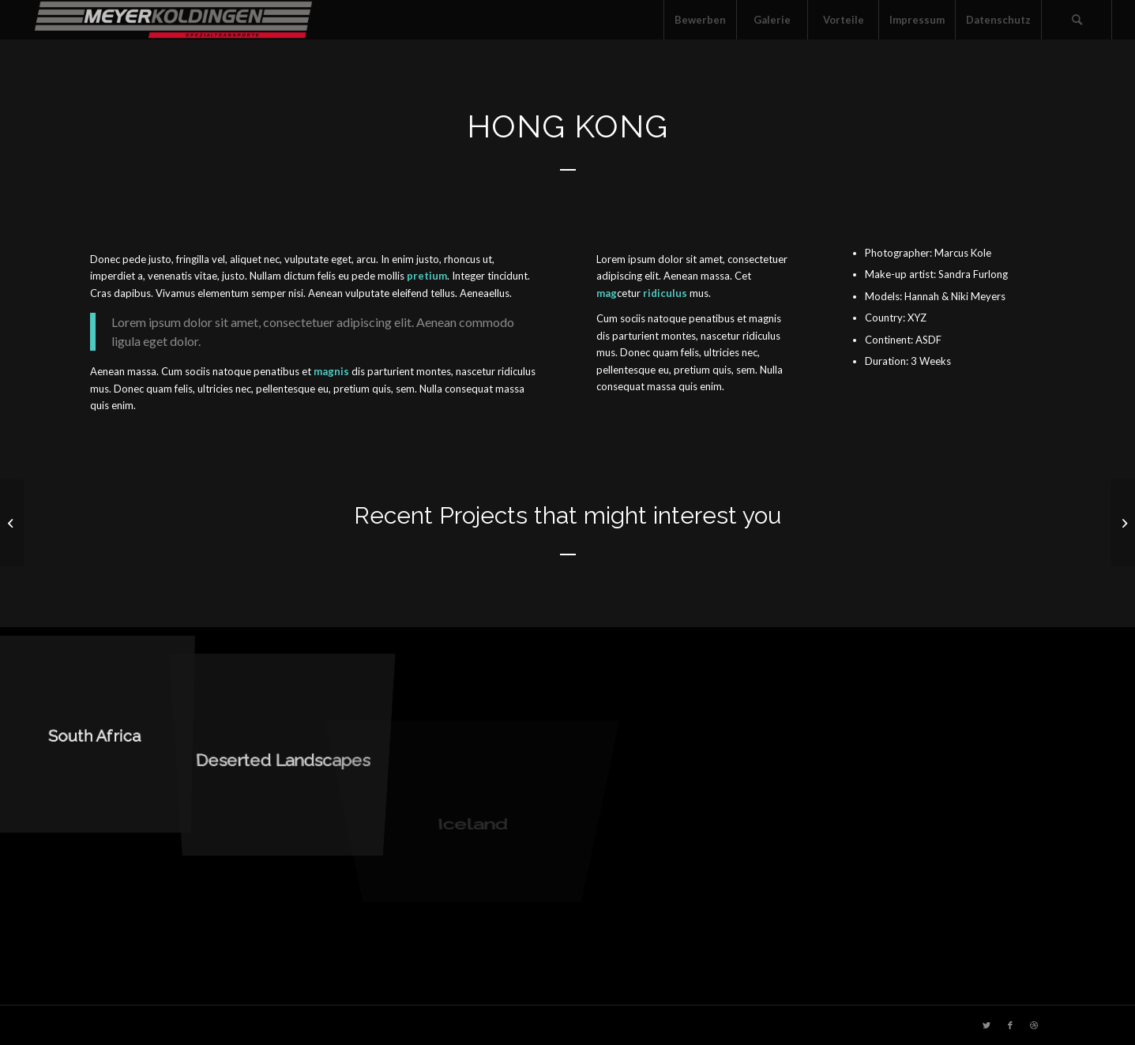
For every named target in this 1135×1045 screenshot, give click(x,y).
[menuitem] (699, 19)
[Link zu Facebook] (1010, 1025)
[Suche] (1076, 19)
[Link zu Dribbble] (1034, 1025)
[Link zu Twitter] (986, 1025)
